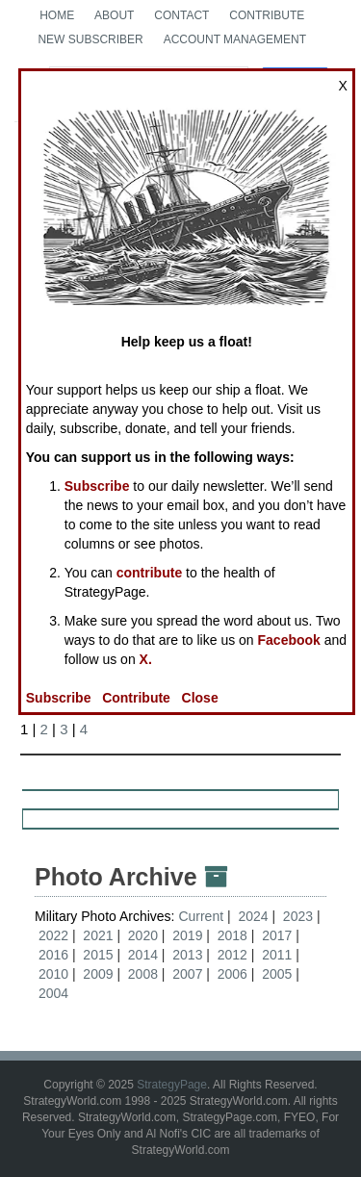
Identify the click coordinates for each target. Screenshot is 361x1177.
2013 (187, 954)
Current (202, 916)
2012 (232, 954)
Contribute (266, 15)
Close (200, 697)
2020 (143, 935)
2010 (53, 974)
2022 (53, 935)
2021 (98, 935)
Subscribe (97, 486)
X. (146, 659)
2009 (98, 974)
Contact (181, 15)
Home (56, 15)
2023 (298, 916)
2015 (98, 954)
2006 (232, 974)
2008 (143, 974)
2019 (187, 935)
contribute (149, 572)
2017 (277, 935)
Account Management (235, 39)
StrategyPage (172, 1084)
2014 (143, 954)
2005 (277, 974)
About (114, 15)
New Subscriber (90, 39)
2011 (277, 954)
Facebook (289, 640)
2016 (53, 954)
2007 (187, 974)
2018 (232, 935)
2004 (53, 993)
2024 (253, 916)
